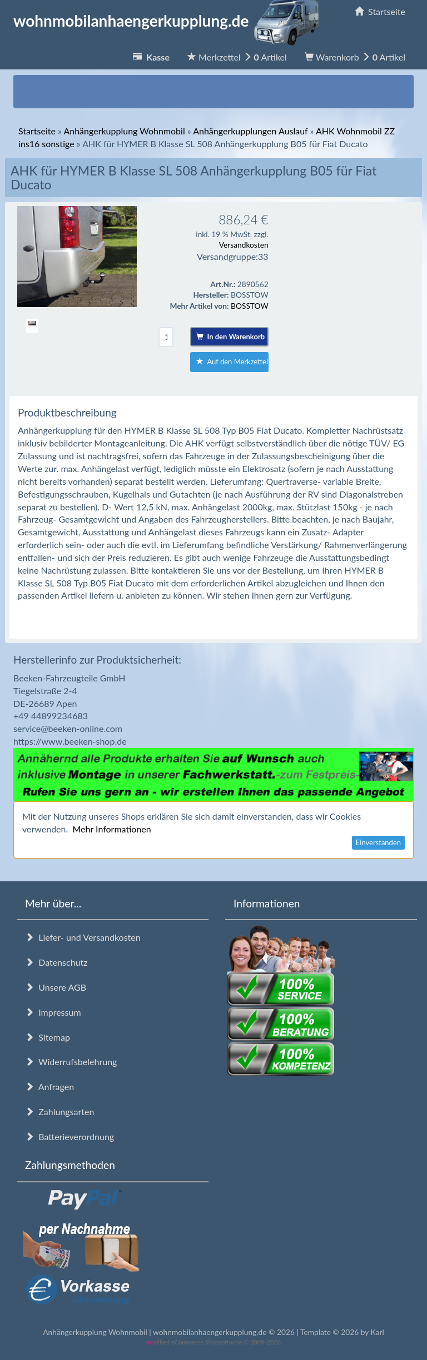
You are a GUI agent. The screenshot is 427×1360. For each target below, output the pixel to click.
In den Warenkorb (230, 336)
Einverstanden (378, 842)
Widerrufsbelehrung (71, 1061)
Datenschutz (56, 962)
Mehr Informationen (111, 829)
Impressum (53, 1012)
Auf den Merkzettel (232, 361)
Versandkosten (244, 244)
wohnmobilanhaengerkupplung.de (169, 20)
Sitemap (47, 1037)
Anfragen (49, 1086)
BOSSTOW (250, 305)
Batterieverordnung (69, 1136)
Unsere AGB (55, 987)
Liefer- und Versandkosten (83, 937)
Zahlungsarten (59, 1111)
